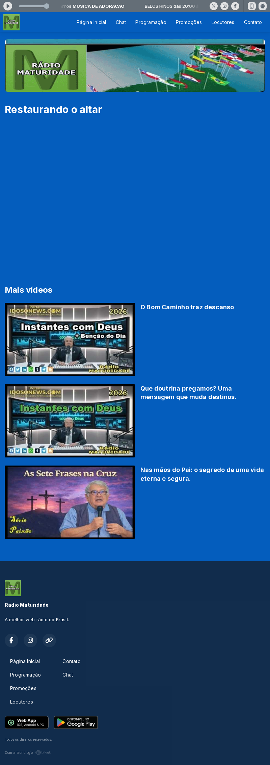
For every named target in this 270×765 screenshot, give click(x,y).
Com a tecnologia (28, 752)
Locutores (223, 22)
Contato (253, 22)
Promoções (189, 22)
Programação (150, 22)
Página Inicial (91, 22)
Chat (121, 22)
